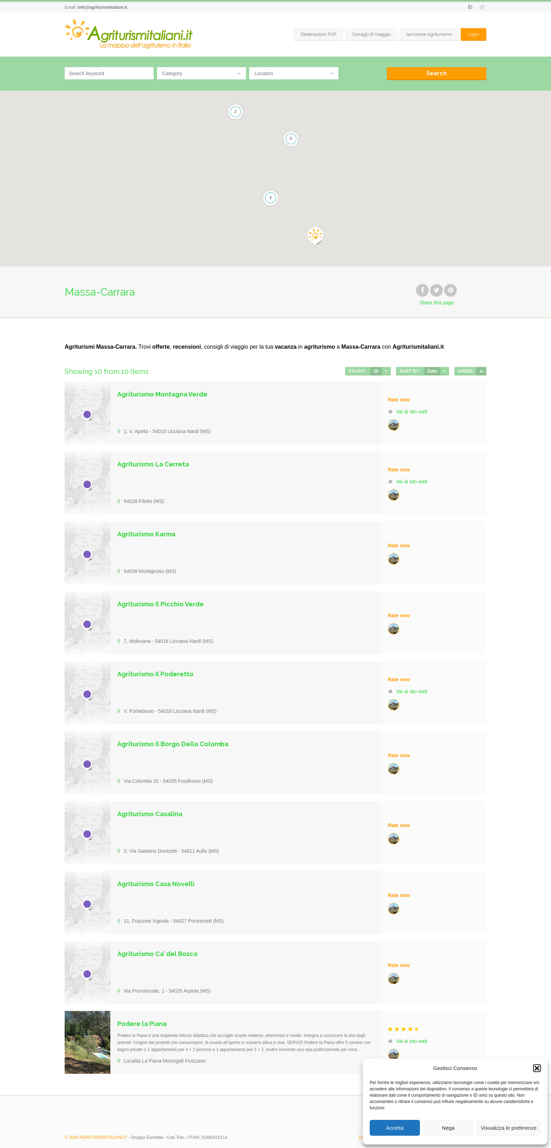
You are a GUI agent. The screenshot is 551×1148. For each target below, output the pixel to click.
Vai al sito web (411, 411)
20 (376, 371)
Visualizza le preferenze (509, 1128)
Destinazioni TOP (318, 34)
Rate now (399, 399)
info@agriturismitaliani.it (102, 7)
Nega (448, 1128)
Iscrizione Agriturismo (429, 34)
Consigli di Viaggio (371, 34)
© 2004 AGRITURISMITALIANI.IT (96, 1137)
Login (473, 34)
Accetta (394, 1128)
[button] (536, 1068)
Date (432, 371)
